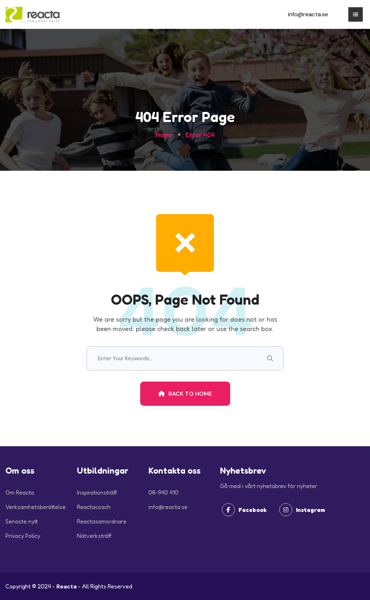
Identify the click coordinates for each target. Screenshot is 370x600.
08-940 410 (163, 492)
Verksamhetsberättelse (35, 506)
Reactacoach (94, 506)
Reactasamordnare (101, 521)
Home (164, 135)
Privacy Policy (22, 535)
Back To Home (185, 393)
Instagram (302, 509)
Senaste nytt (21, 521)
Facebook (244, 509)
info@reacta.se (308, 14)
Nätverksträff (94, 535)
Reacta (66, 586)
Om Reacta (19, 492)
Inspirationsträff (97, 492)
